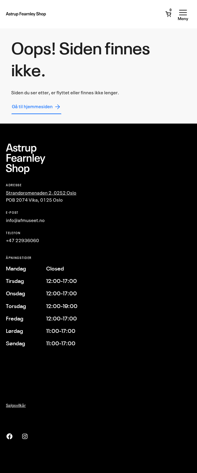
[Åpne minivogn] (168, 14)
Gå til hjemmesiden (36, 106)
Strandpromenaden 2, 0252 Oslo (41, 193)
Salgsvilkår (16, 405)
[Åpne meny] (183, 14)
